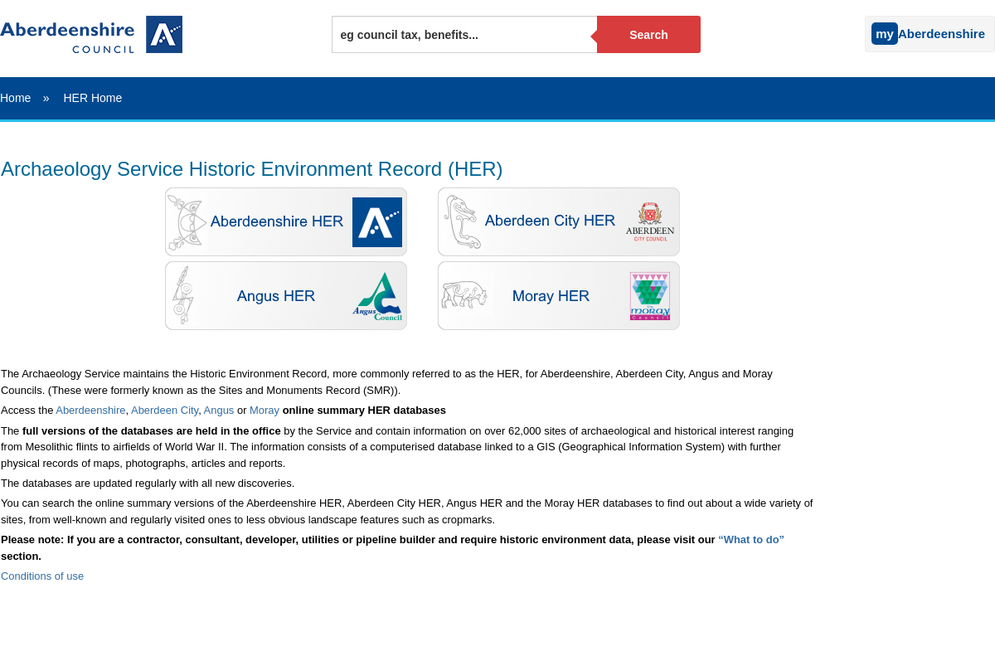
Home (15, 97)
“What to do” (751, 539)
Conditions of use (42, 576)
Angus (219, 410)
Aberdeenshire (90, 410)
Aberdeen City (164, 410)
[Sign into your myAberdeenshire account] (861, 30)
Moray (264, 410)
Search (648, 34)
